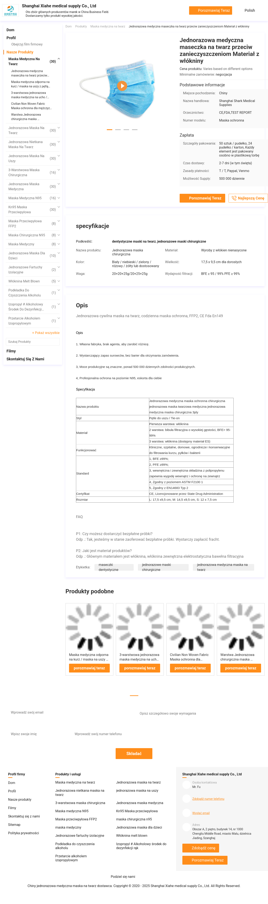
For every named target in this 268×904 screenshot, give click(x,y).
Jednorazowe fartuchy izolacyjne (32, 269)
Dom (10, 30)
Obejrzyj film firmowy (27, 44)
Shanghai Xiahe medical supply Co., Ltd (59, 5)
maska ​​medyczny (32, 244)
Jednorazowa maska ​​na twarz (32, 130)
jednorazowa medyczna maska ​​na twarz (222, 567)
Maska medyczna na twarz (32, 61)
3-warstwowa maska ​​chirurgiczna (32, 172)
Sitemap (14, 825)
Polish (250, 10)
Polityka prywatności (23, 833)
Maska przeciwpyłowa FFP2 (32, 223)
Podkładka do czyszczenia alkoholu (32, 292)
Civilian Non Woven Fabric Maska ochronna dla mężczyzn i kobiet (189, 659)
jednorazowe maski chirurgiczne (156, 567)
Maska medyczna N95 (32, 198)
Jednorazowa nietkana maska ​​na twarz (32, 144)
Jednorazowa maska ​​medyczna (32, 186)
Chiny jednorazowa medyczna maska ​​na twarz (61, 886)
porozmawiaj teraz (214, 10)
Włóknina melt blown (32, 281)
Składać (133, 753)
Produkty (81, 26)
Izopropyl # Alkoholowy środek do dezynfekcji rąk (32, 307)
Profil (11, 38)
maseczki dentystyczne (108, 567)
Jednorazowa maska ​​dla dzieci (32, 255)
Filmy (11, 351)
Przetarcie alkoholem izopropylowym (32, 320)
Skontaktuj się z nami (25, 359)
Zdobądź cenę (204, 848)
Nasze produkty (20, 52)
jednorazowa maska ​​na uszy (32, 158)
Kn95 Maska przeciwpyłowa (32, 209)
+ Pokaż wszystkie (46, 333)
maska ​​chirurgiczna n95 (32, 235)
